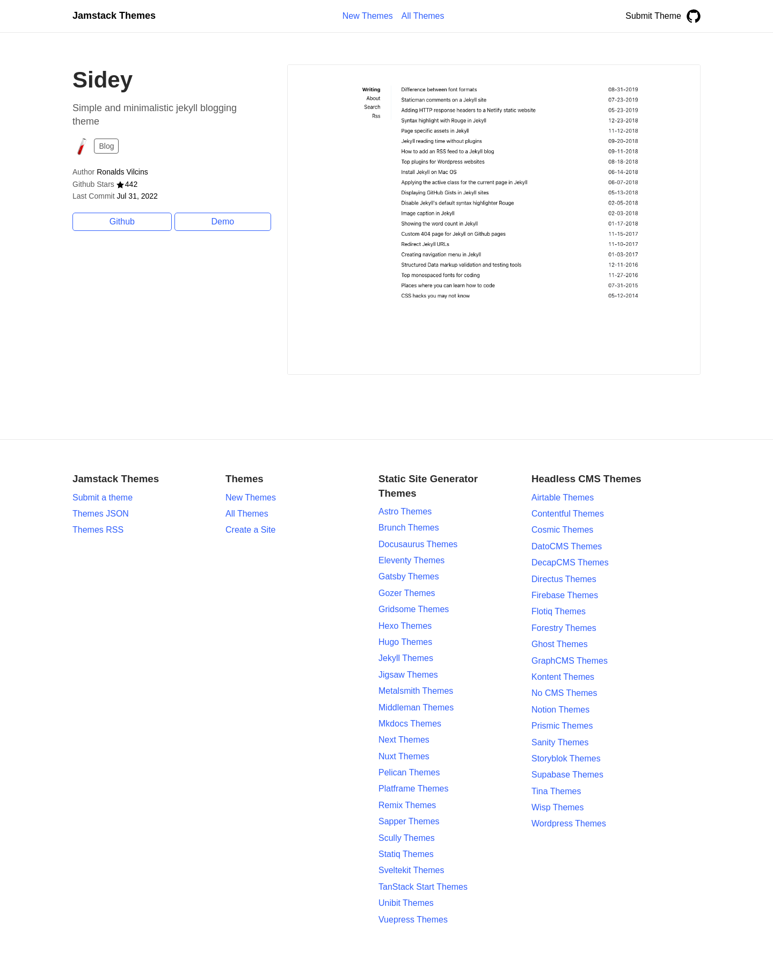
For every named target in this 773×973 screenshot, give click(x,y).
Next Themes (403, 739)
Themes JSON (100, 513)
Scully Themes (406, 838)
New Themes (250, 497)
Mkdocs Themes (409, 723)
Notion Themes (560, 709)
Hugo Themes (405, 642)
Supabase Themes (567, 774)
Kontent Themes (562, 676)
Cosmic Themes (562, 529)
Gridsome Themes (413, 609)
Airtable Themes (562, 497)
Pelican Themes (409, 772)
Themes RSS (97, 529)
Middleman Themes (416, 707)
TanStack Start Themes (423, 886)
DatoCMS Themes (566, 546)
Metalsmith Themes (415, 690)
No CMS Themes (564, 693)
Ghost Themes (559, 644)
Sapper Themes (409, 821)
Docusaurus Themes (417, 544)
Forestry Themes (563, 628)
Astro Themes (405, 511)
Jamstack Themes (114, 15)
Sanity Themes (559, 742)
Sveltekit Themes (411, 870)
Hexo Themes (405, 625)
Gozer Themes (406, 593)
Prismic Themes (562, 725)
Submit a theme (102, 497)
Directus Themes (563, 579)
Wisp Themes (557, 807)
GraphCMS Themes (569, 660)
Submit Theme (653, 15)
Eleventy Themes (411, 560)
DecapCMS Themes (570, 562)
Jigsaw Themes (408, 674)
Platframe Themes (413, 788)
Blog (106, 146)
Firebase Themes (564, 595)
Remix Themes (407, 805)
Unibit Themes (406, 902)
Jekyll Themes (405, 658)
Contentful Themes (567, 513)
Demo (223, 221)
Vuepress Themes (413, 919)
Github (122, 221)
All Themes (246, 513)
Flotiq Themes (558, 611)
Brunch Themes (408, 527)
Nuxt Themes (403, 756)
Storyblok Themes (566, 758)
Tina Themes (556, 791)
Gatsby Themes (408, 576)
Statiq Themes (406, 854)
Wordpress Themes (568, 823)
